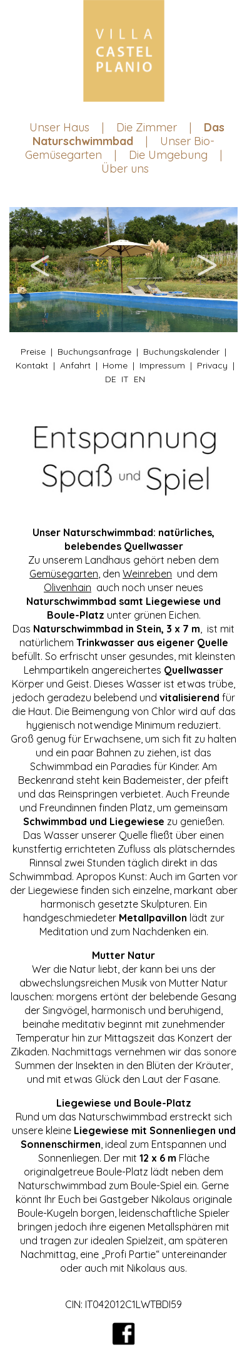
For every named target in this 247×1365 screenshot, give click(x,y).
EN (139, 379)
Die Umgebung (168, 155)
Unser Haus (59, 127)
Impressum (162, 365)
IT (125, 379)
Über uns (125, 168)
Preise (33, 351)
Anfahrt (75, 365)
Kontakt (32, 365)
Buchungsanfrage (94, 351)
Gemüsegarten (63, 573)
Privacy (212, 365)
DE (110, 379)
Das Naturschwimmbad (128, 134)
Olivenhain (67, 587)
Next (206, 270)
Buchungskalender (181, 351)
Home (115, 365)
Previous (40, 270)
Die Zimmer (146, 127)
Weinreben (147, 573)
